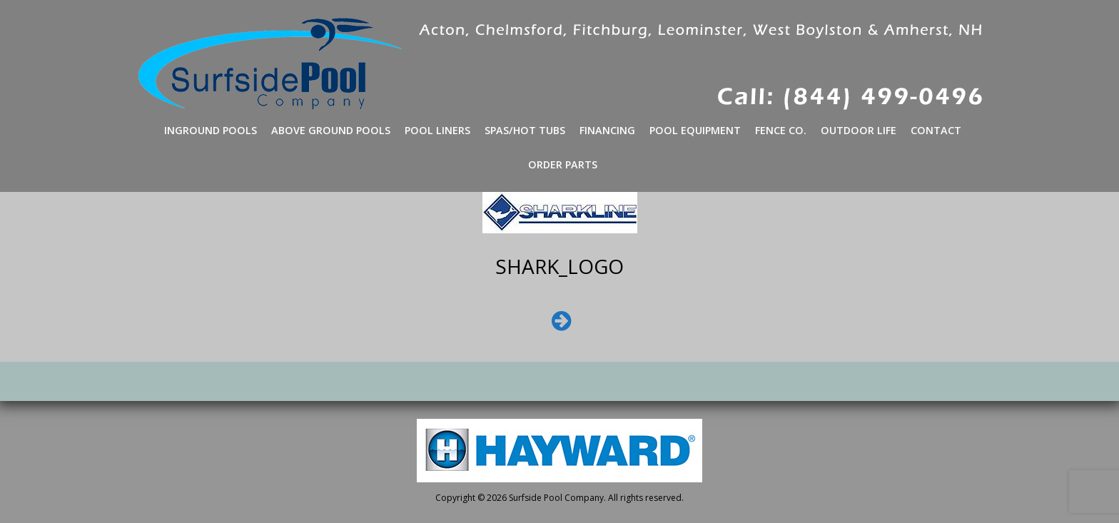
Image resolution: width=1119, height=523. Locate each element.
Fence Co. (780, 130)
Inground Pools (210, 130)
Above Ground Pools (330, 130)
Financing (607, 130)
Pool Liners (437, 130)
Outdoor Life (858, 130)
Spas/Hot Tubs (525, 130)
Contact (936, 130)
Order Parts (562, 164)
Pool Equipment (695, 130)
